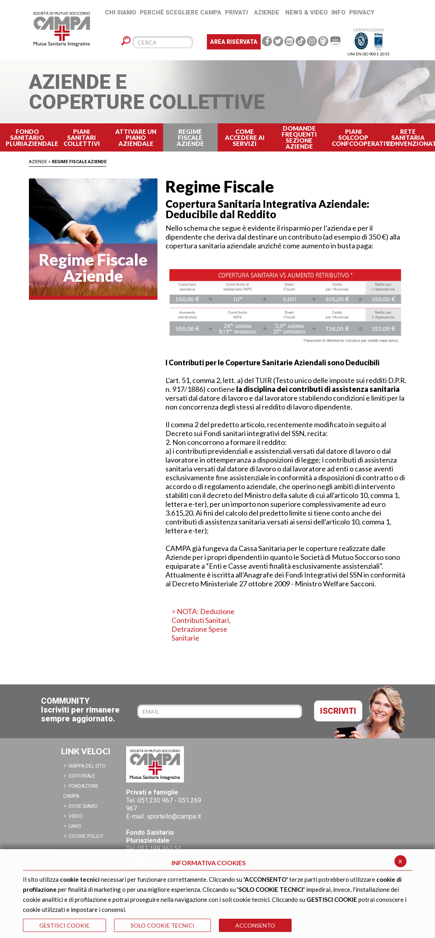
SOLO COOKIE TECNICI (162, 925)
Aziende (38, 161)
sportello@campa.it (174, 816)
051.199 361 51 (159, 848)
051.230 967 (155, 800)
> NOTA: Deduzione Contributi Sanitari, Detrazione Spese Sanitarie (203, 624)
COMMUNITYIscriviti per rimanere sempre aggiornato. (80, 709)
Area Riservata (233, 42)
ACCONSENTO (255, 925)
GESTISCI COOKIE (64, 925)
